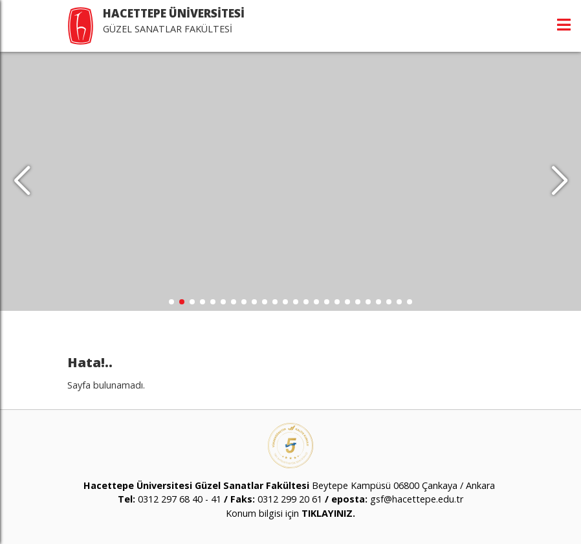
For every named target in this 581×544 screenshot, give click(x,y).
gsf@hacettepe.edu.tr (416, 499)
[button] (559, 181)
